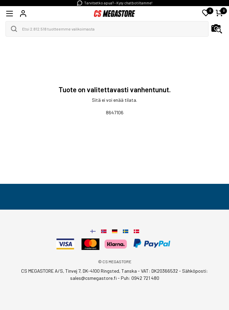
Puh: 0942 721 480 (140, 278)
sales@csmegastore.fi (93, 278)
